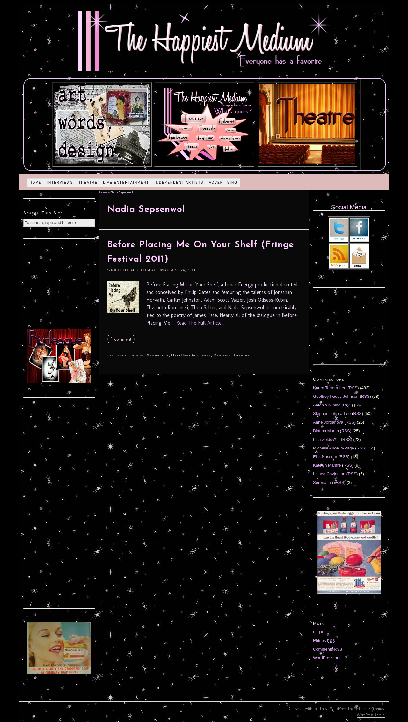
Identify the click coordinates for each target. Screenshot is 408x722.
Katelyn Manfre (327, 465)
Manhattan (157, 355)
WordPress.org (326, 657)
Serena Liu (323, 482)
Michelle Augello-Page (135, 270)
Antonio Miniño (326, 405)
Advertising (223, 182)
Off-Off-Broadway (191, 355)
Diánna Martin (326, 430)
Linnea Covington (329, 473)
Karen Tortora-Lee (329, 387)
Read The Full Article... (200, 323)
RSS (353, 387)
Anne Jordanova (328, 422)
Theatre (88, 182)
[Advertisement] (59, 276)
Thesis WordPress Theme (338, 708)
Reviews (222, 355)
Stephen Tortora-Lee (332, 413)
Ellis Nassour (325, 456)
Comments (327, 649)
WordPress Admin (371, 715)
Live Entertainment (126, 182)
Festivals (117, 355)
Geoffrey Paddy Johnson (336, 396)
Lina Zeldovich (326, 439)
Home (35, 182)
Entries (324, 640)
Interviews (60, 182)
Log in (318, 632)
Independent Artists (179, 182)
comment (121, 339)
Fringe (136, 355)
